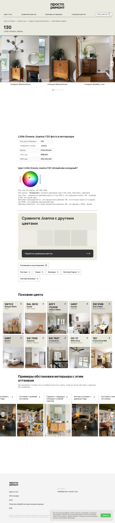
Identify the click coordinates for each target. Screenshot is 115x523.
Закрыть (106, 515)
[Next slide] (112, 63)
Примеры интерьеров (53, 14)
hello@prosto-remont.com (68, 492)
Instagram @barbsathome (21, 84)
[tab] (53, 90)
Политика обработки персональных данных (26, 504)
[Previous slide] (3, 63)
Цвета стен (13, 492)
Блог (11, 500)
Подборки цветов (79, 14)
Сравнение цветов (28, 14)
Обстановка (14, 496)
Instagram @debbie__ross (94, 84)
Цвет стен (8, 14)
